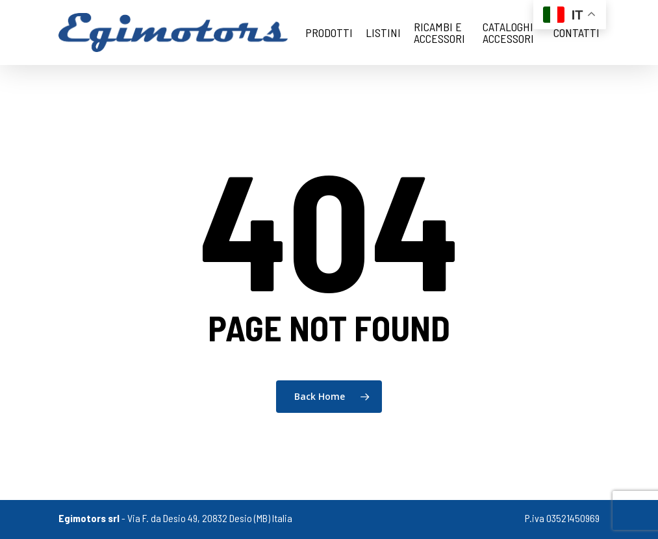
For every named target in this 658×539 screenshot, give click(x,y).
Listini (383, 32)
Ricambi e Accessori (439, 32)
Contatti (576, 32)
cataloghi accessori (508, 32)
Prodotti (329, 32)
